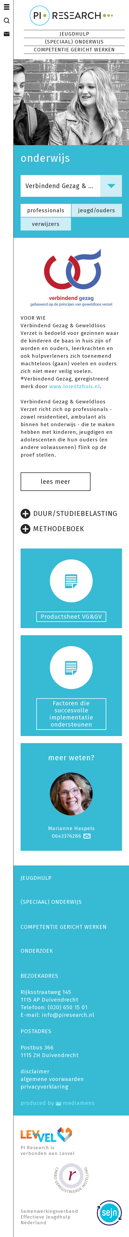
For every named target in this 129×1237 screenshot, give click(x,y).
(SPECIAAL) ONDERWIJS (74, 42)
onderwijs (45, 158)
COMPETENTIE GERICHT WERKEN (74, 49)
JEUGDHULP (74, 34)
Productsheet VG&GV (71, 616)
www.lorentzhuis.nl (74, 386)
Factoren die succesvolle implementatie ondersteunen (71, 714)
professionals (45, 210)
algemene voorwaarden (52, 1079)
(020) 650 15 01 (68, 1007)
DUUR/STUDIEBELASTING (69, 514)
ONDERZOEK (37, 951)
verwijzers (46, 224)
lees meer (55, 481)
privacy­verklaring (44, 1086)
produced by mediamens (58, 1103)
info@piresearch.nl (68, 1015)
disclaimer (35, 1071)
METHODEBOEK (52, 529)
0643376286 (66, 836)
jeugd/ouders (96, 210)
